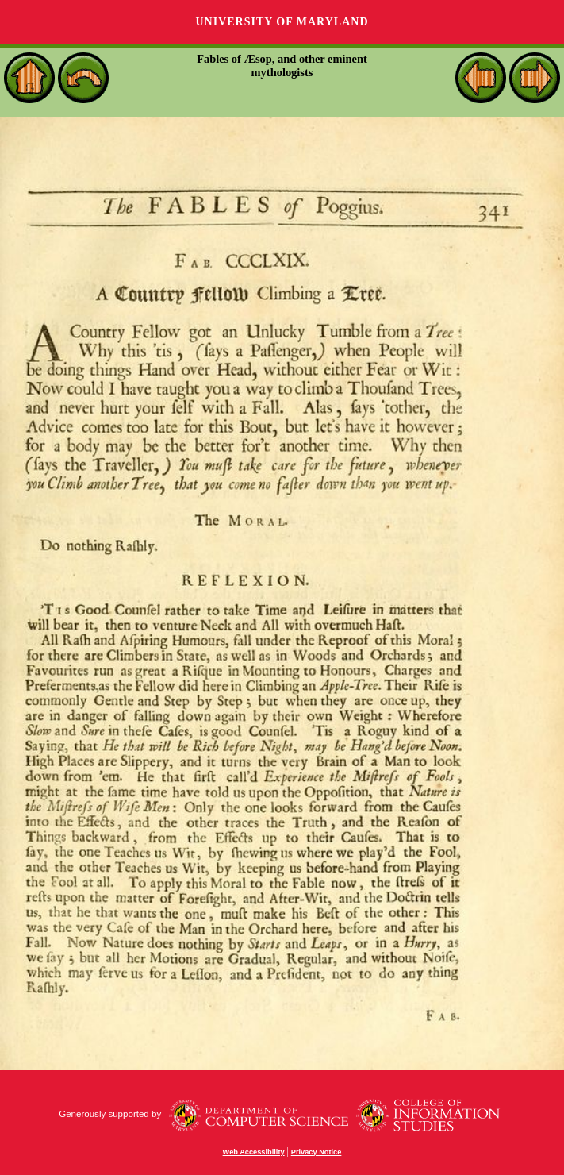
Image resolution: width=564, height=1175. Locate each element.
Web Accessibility (254, 1152)
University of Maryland (281, 22)
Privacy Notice (316, 1152)
